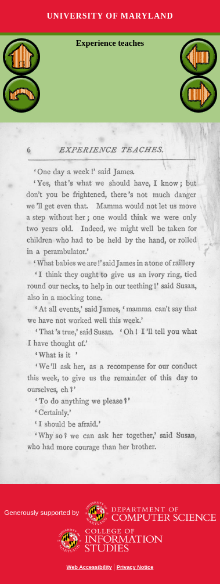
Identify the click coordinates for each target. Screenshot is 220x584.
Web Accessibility (89, 567)
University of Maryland (109, 16)
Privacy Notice (135, 567)
